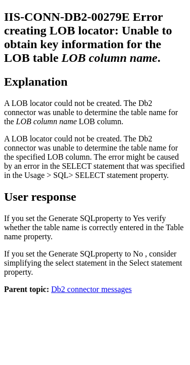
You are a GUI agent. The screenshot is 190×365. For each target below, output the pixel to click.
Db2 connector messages (91, 289)
